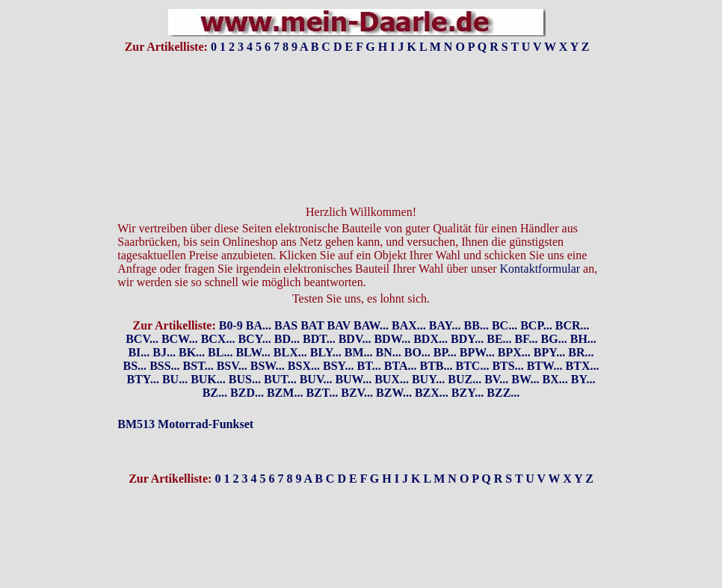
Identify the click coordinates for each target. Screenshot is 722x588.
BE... (499, 313)
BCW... (179, 313)
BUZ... (464, 353)
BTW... (545, 340)
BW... (525, 353)
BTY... (142, 353)
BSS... (164, 340)
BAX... (409, 300)
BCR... (572, 300)
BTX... (582, 340)
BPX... (514, 327)
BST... (198, 340)
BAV (339, 300)
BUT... (280, 353)
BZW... (394, 367)
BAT (312, 300)
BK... (192, 327)
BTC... (473, 340)
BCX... (218, 313)
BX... (555, 353)
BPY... (550, 327)
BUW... (353, 353)
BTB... (435, 340)
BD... (287, 313)
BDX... (430, 313)
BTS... (507, 340)
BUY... (428, 353)
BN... (388, 327)
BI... (138, 327)
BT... (369, 340)
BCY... (254, 313)
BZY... (467, 367)
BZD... (247, 367)
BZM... (285, 367)
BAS (285, 300)
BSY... (338, 340)
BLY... (326, 327)
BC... (504, 300)
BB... (476, 300)
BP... (445, 327)
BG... (554, 313)
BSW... (267, 340)
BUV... (316, 353)
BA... (258, 300)
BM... (359, 327)
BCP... (536, 300)
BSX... (304, 340)
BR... (580, 327)
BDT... (319, 313)
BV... (496, 353)
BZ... (215, 367)
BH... (583, 313)
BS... (135, 340)
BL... (220, 327)
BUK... (208, 353)
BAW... (371, 300)
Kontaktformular (540, 243)
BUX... (391, 353)
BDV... (355, 313)
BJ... (164, 327)
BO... (417, 327)
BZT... (322, 367)
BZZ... (503, 367)
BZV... (357, 367)
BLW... (252, 327)
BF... (526, 313)
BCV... (142, 313)
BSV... (232, 340)
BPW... (477, 327)
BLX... (290, 327)
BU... (175, 353)
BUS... (245, 353)
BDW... (392, 313)
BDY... (467, 313)
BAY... (445, 300)
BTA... (400, 340)
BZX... (431, 367)
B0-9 (231, 300)
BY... (583, 353)
